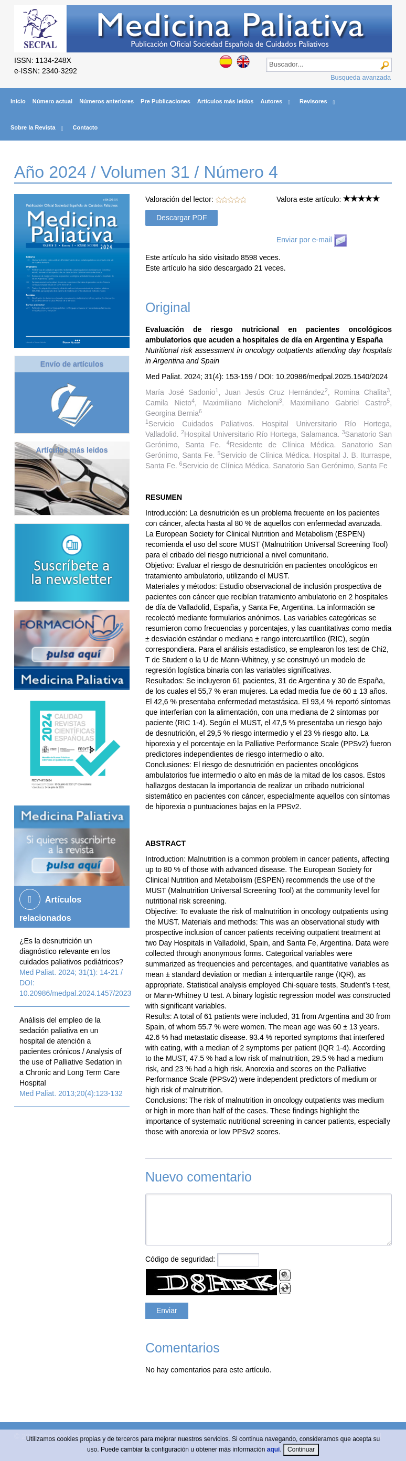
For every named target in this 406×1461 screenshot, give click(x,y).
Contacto (85, 127)
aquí (273, 1449)
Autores (271, 101)
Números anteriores (106, 101)
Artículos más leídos (225, 101)
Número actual (52, 101)
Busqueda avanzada (360, 77)
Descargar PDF (181, 217)
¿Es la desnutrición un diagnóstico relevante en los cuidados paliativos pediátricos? (71, 951)
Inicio (18, 101)
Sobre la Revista (33, 127)
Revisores (313, 101)
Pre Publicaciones (165, 101)
